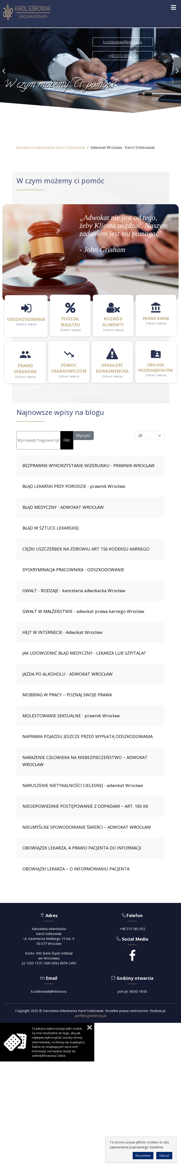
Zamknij (89, 1027)
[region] (90, 71)
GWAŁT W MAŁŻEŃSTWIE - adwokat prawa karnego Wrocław (83, 611)
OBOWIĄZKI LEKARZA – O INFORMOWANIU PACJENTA (75, 869)
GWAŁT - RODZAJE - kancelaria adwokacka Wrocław (73, 590)
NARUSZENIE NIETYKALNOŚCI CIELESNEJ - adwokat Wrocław (82, 785)
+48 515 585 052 (132, 928)
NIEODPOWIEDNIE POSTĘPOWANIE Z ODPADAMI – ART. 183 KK (85, 806)
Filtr (66, 440)
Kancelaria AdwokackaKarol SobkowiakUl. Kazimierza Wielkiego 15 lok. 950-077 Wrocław (49, 936)
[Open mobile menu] (173, 7)
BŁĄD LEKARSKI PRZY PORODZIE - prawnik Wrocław (73, 486)
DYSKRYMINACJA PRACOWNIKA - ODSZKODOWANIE (73, 569)
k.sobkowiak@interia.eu (49, 991)
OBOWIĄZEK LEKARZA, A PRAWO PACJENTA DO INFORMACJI (81, 848)
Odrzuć (164, 1155)
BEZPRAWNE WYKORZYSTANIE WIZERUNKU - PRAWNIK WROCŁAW (88, 465)
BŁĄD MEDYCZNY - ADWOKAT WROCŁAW (63, 507)
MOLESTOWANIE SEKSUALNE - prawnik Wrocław (71, 715)
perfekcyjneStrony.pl (90, 1015)
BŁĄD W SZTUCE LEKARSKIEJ (50, 528)
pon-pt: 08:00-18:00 (132, 991)
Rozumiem (143, 1155)
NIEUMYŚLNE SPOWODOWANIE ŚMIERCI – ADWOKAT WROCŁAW (86, 827)
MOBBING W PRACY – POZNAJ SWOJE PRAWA (67, 695)
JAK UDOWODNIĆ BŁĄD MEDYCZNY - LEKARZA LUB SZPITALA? (84, 653)
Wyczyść (83, 435)
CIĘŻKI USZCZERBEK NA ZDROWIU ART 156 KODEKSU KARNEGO (85, 549)
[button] (4, 71)
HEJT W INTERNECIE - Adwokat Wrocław (62, 632)
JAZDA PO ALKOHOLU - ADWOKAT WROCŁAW (67, 674)
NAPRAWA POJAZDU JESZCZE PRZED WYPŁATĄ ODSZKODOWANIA (87, 736)
